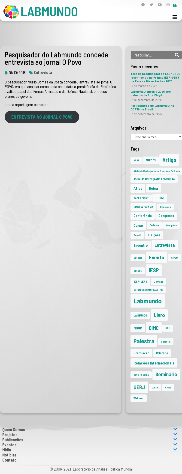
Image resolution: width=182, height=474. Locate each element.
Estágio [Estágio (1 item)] (137, 257)
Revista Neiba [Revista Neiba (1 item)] (141, 374)
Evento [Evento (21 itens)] (156, 257)
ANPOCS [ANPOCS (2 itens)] (151, 160)
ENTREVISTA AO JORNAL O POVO (42, 117)
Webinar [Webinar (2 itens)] (138, 398)
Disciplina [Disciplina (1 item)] (171, 225)
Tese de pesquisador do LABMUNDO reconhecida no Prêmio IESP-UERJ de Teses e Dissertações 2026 (155, 77)
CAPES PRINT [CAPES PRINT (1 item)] (141, 197)
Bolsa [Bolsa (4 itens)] (153, 188)
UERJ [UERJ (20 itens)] (139, 387)
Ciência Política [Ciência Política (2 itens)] (143, 207)
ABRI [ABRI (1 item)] (136, 160)
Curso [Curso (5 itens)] (138, 225)
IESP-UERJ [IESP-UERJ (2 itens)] (140, 281)
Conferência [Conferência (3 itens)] (142, 216)
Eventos (89, 444)
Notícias (9, 454)
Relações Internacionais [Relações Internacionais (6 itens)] (153, 363)
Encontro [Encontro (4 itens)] (140, 245)
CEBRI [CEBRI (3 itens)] (159, 198)
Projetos (89, 434)
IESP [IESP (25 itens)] (154, 270)
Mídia (89, 449)
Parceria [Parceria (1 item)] (165, 341)
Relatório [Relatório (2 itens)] (162, 353)
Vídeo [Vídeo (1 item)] (168, 387)
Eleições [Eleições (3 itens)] (154, 235)
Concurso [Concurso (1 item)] (165, 206)
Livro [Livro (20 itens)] (159, 315)
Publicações (89, 439)
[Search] (177, 55)
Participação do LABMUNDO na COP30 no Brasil (152, 107)
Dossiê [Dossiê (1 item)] (137, 235)
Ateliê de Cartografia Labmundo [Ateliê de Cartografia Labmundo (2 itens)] (154, 179)
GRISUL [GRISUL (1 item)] (137, 270)
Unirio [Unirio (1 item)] (155, 387)
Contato (9, 459)
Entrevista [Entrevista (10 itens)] (165, 245)
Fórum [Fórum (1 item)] (174, 257)
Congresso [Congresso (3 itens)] (166, 216)
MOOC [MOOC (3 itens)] (137, 328)
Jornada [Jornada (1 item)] (158, 281)
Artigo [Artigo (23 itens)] (169, 160)
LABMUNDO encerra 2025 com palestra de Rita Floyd (151, 93)
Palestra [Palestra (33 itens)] (143, 340)
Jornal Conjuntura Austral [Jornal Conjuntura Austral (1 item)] (148, 289)
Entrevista (43, 72)
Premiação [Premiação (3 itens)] (141, 353)
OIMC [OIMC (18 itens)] (154, 328)
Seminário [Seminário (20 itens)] (166, 374)
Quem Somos (89, 429)
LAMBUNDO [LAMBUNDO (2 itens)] (140, 315)
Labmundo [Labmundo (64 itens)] (147, 301)
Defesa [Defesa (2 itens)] (154, 225)
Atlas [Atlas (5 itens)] (137, 188)
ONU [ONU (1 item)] (167, 328)
